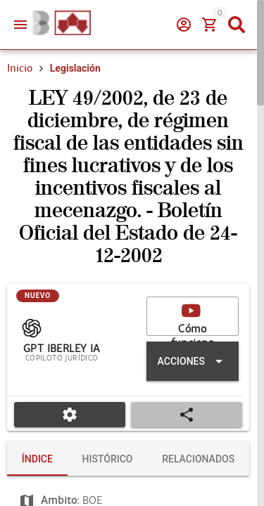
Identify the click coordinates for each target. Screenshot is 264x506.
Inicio (19, 68)
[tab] (37, 459)
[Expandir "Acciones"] (192, 361)
